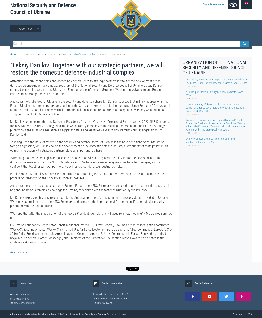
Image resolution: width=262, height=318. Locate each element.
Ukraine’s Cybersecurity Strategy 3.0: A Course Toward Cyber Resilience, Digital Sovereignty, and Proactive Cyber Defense (216, 81)
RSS (249, 314)
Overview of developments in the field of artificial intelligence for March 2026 (211, 140)
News (27, 54)
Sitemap (237, 314)
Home (15, 54)
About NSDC (26, 28)
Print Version (18, 252)
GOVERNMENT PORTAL (19, 299)
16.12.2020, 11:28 (116, 54)
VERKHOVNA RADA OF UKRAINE (22, 303)
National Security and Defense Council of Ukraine (43, 9)
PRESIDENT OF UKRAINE (20, 294)
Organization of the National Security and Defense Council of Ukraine (68, 54)
